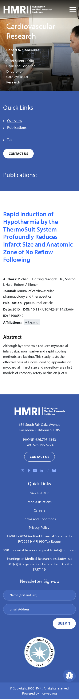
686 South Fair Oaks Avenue (39, 424)
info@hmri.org (65, 550)
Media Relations (40, 501)
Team (11, 139)
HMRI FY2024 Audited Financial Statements (39, 536)
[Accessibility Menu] (69, 675)
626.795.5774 (43, 445)
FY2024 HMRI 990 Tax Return (39, 541)
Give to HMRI (39, 493)
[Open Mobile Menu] (73, 9)
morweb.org (48, 693)
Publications (17, 127)
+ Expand (32, 322)
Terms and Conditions (39, 519)
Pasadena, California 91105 (39, 430)
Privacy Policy (39, 527)
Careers (39, 510)
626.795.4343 (45, 439)
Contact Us (18, 153)
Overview (14, 120)
